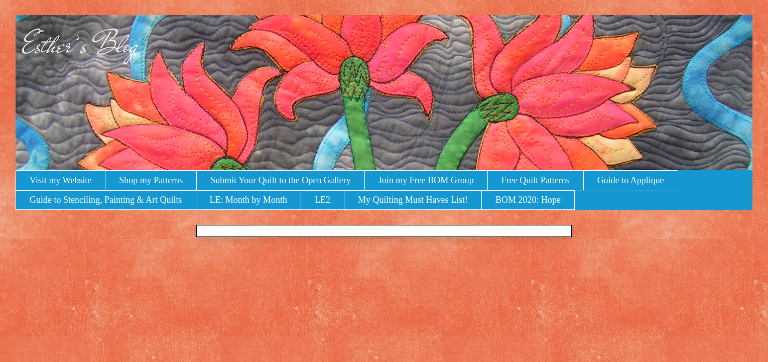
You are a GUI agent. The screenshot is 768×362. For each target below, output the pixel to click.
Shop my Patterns (151, 180)
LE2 (322, 200)
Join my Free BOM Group (426, 180)
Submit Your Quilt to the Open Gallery (280, 180)
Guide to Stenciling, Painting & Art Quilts (106, 200)
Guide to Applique (630, 180)
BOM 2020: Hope (528, 200)
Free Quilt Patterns (535, 180)
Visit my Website (60, 180)
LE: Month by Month (249, 200)
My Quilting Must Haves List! (413, 200)
